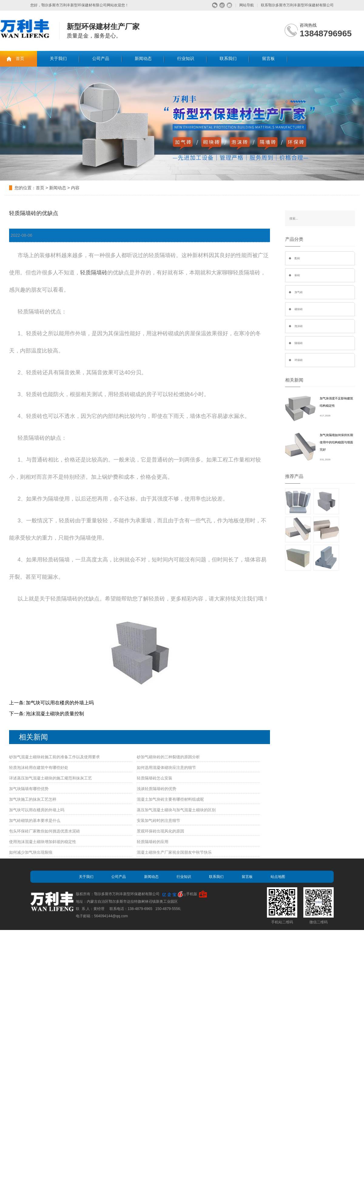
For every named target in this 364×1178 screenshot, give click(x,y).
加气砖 (299, 292)
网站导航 (246, 5)
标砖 (297, 275)
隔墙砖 (299, 343)
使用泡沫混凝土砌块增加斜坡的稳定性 (42, 841)
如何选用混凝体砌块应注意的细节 (166, 767)
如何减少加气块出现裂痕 (30, 852)
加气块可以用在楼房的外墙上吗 (60, 702)
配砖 (297, 258)
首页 (20, 58)
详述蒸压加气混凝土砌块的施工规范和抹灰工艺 (50, 778)
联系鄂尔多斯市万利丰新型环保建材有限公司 (297, 5)
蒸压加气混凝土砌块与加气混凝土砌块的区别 (176, 810)
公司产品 (100, 58)
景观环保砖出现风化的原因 (160, 831)
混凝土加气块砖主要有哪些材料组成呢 (170, 799)
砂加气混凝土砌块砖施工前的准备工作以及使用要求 (54, 757)
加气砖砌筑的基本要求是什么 (34, 820)
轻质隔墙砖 (93, 273)
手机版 (191, 894)
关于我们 (58, 58)
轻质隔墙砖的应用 (152, 841)
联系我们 (228, 58)
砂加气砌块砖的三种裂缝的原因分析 (168, 757)
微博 (222, 5)
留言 (229, 5)
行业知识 (185, 58)
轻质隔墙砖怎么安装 (154, 778)
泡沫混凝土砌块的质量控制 (55, 713)
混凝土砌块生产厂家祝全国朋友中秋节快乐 (174, 852)
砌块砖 (299, 309)
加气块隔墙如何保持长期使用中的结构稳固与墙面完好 (336, 442)
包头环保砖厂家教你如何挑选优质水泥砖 (44, 831)
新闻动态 (143, 58)
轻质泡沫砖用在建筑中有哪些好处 (38, 767)
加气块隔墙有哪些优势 (29, 788)
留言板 (268, 58)
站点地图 (278, 877)
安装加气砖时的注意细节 (158, 820)
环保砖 (299, 360)
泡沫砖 (299, 326)
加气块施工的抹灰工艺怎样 (32, 799)
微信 (215, 5)
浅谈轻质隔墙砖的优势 (156, 788)
